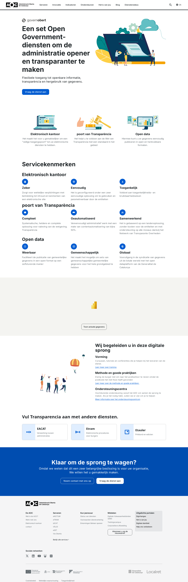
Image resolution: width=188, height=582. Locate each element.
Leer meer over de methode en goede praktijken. (117, 383)
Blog (118, 5)
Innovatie (56, 5)
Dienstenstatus (131, 5)
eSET (55, 530)
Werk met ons (31, 520)
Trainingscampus (114, 522)
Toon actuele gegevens (94, 327)
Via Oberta (57, 534)
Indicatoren (71, 5)
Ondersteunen (87, 5)
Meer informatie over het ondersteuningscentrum (117, 399)
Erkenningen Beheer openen (91, 523)
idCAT (55, 523)
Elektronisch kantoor (34, 523)
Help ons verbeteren (144, 527)
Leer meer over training (105, 367)
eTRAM (56, 520)
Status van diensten (88, 516)
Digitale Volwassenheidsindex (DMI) (119, 517)
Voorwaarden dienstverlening (91, 520)
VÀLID (55, 527)
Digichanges (141, 516)
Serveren (43, 5)
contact (29, 527)
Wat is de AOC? (32, 516)
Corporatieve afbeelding (117, 526)
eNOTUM (56, 516)
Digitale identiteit (142, 523)
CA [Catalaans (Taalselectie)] (180, 5)
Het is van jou (105, 5)
